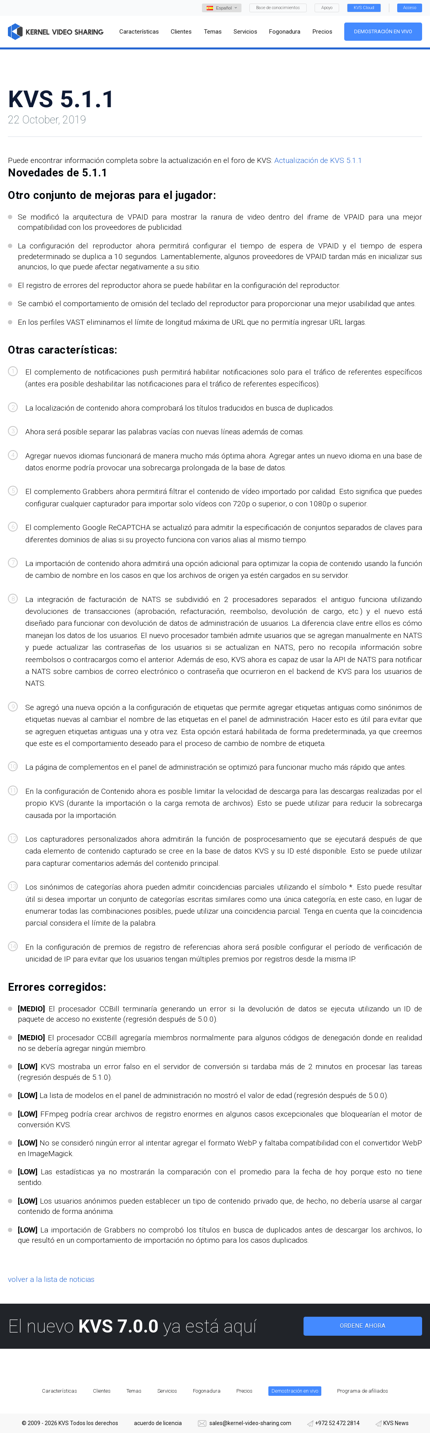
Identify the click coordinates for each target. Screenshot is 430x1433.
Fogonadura (207, 1391)
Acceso (409, 7)
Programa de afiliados (362, 1391)
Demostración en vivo (383, 31)
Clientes (102, 1391)
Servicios (167, 1391)
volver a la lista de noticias (51, 1279)
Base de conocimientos (278, 7)
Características (59, 1391)
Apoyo (326, 7)
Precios (244, 1391)
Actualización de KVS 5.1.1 (318, 160)
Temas (133, 1391)
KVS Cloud (364, 7)
